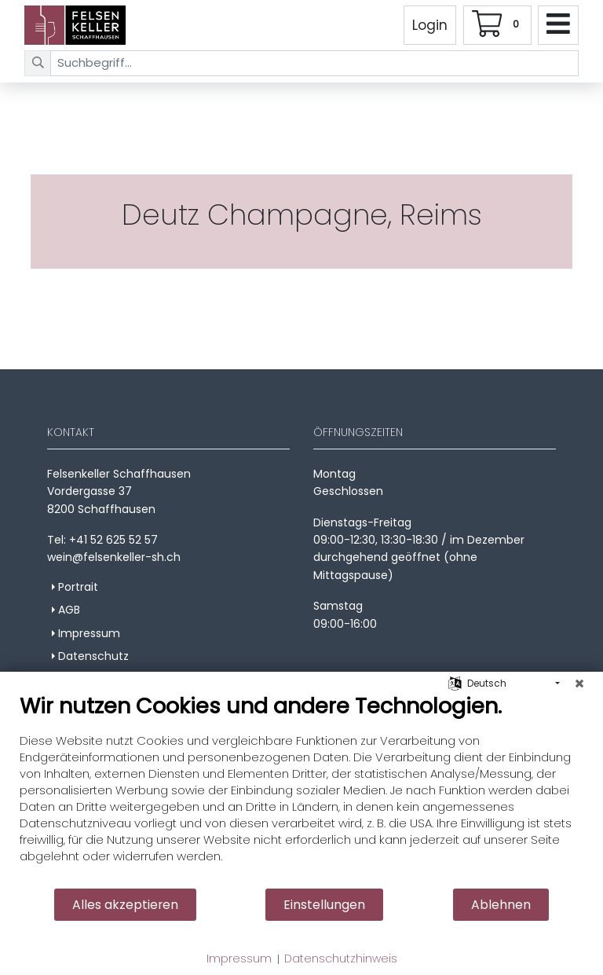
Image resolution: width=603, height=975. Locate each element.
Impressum (239, 958)
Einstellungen (324, 905)
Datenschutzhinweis (340, 958)
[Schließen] (579, 683)
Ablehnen (501, 905)
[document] (301, 790)
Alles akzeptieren (125, 905)
